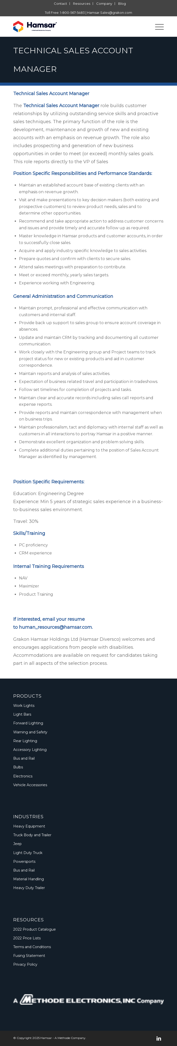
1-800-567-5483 (72, 13)
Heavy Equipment (29, 826)
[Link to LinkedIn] (159, 1038)
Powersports (24, 861)
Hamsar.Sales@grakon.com (109, 13)
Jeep (17, 844)
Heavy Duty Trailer (29, 888)
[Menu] (157, 27)
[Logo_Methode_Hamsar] (73, 27)
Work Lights (23, 705)
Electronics (22, 776)
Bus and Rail (24, 758)
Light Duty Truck (27, 853)
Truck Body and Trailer (32, 835)
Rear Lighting (25, 741)
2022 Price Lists (27, 938)
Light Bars (22, 714)
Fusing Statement (29, 955)
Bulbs (18, 767)
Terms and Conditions (32, 947)
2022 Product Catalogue (34, 929)
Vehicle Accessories (30, 785)
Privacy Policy (25, 964)
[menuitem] (60, 3)
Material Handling (28, 879)
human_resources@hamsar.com (55, 627)
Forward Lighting (28, 723)
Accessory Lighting (30, 749)
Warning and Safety (30, 732)
